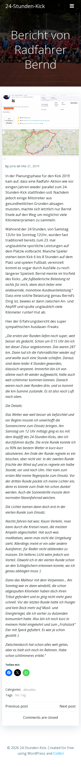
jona (13, 166)
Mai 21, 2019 (30, 166)
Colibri (58, 753)
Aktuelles (29, 690)
